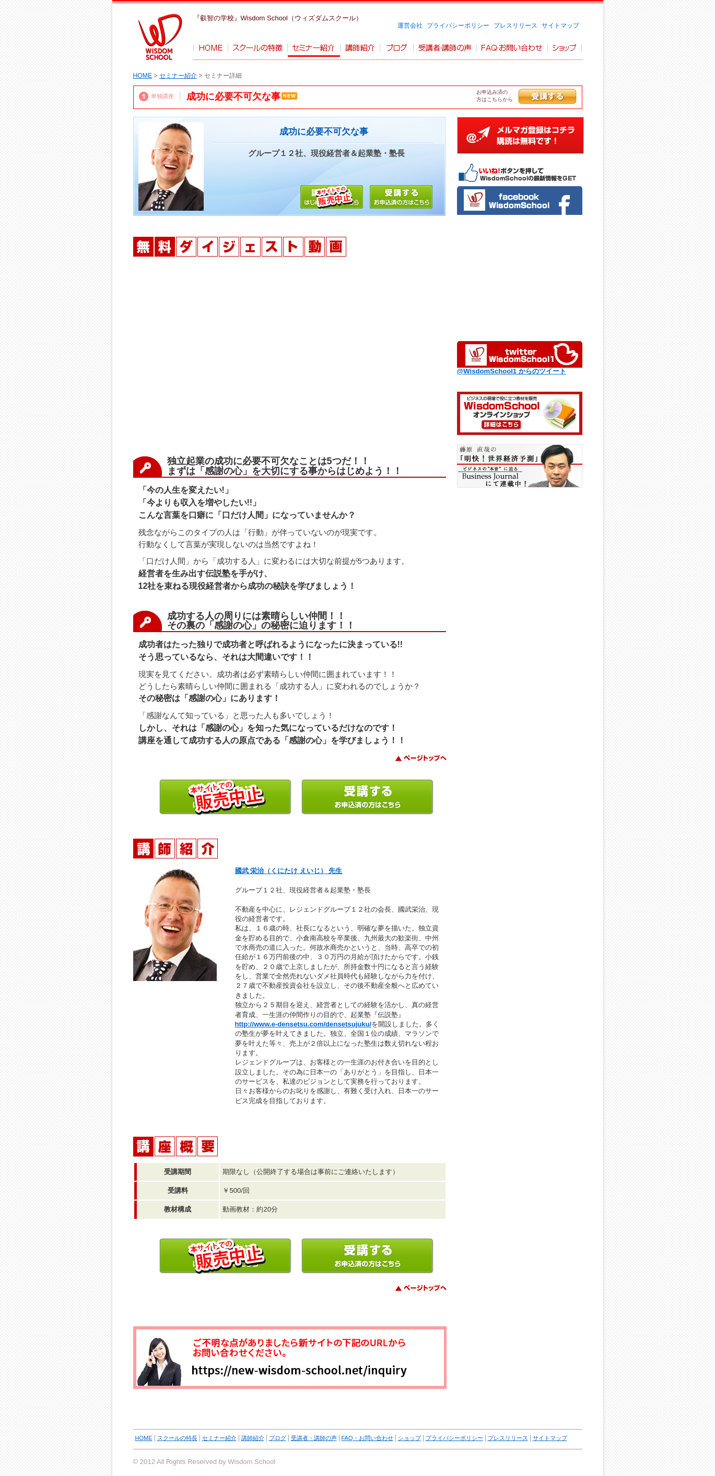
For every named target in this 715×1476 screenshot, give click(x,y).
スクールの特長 (177, 1438)
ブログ (277, 1438)
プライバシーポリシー (458, 25)
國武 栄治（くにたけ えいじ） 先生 (289, 871)
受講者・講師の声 (314, 1438)
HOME (143, 75)
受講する (547, 96)
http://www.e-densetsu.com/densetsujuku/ (303, 1024)
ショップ (409, 1438)
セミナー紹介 (178, 75)
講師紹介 (252, 1438)
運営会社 (410, 25)
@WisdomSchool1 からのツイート (511, 371)
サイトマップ (560, 25)
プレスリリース (515, 25)
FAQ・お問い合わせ (367, 1438)
